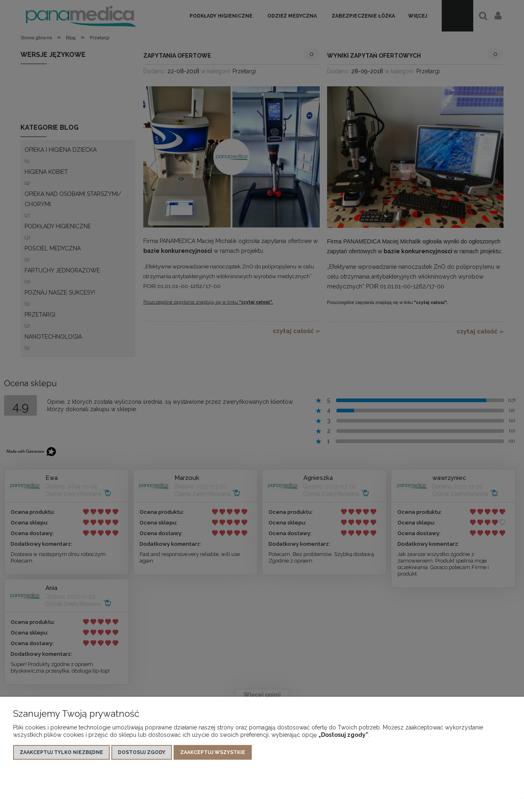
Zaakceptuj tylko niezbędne (61, 752)
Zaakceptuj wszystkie (212, 752)
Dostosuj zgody (141, 752)
